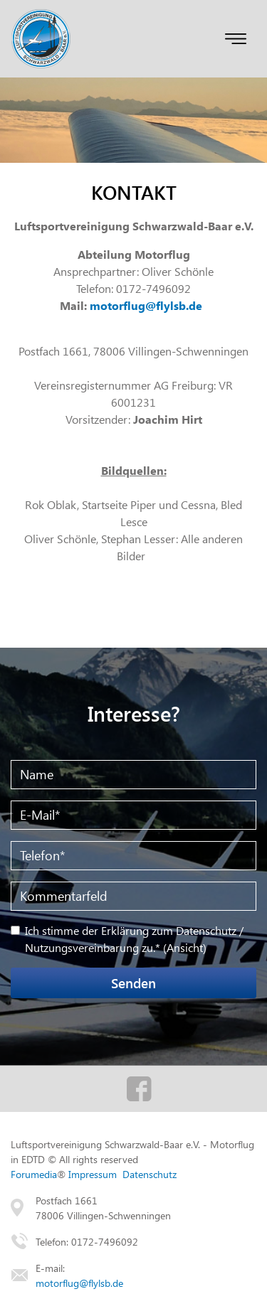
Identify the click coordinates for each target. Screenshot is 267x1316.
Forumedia (34, 1174)
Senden (133, 982)
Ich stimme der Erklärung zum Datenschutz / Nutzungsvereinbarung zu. (134, 939)
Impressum (92, 1174)
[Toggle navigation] (236, 39)
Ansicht (185, 947)
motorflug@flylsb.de (146, 305)
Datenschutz (149, 1174)
